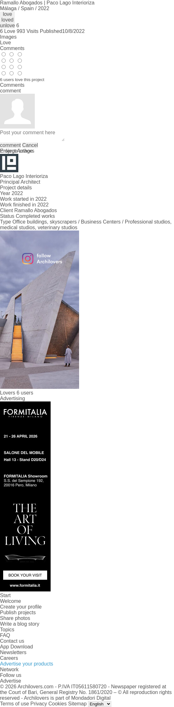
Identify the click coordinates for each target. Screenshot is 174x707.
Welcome (10, 601)
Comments (12, 48)
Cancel (30, 145)
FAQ (5, 635)
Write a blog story (19, 624)
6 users (24, 392)
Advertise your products (26, 663)
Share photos (15, 618)
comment (10, 145)
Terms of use (14, 703)
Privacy (38, 703)
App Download (16, 646)
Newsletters (13, 652)
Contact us (12, 641)
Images (8, 37)
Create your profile (21, 606)
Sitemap (77, 703)
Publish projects (18, 612)
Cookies (57, 703)
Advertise (10, 681)
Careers (9, 658)
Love (5, 42)
